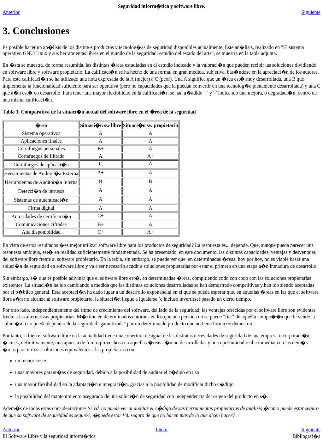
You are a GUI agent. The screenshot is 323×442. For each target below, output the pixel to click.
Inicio (161, 429)
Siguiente (311, 12)
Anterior (11, 12)
